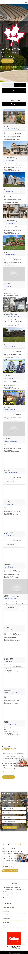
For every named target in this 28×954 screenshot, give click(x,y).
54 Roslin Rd (7, 285)
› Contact (5, 927)
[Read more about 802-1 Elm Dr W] (14, 562)
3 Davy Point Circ (9, 534)
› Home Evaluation (8, 914)
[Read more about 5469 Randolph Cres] (14, 341)
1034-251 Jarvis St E (10, 597)
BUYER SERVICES (8, 865)
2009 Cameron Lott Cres (11, 692)
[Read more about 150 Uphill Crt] (14, 656)
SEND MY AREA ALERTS (9, 826)
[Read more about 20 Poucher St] (14, 625)
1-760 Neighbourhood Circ (11, 471)
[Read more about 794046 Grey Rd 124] (14, 719)
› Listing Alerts (7, 919)
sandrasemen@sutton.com (12, 891)
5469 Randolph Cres (10, 345)
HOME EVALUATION (7, 61)
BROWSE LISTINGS (7, 57)
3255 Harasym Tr (9, 159)
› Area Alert (6, 923)
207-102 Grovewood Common (13, 315)
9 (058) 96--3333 (9, 895)
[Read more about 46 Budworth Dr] (14, 499)
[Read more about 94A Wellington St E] (14, 404)
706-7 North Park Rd (10, 377)
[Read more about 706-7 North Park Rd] (14, 373)
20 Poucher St (8, 629)
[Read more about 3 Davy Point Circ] (14, 530)
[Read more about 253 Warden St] (14, 186)
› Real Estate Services (9, 906)
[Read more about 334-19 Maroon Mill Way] (14, 123)
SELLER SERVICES (8, 771)
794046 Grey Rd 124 (10, 723)
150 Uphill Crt (8, 660)
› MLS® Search (7, 910)
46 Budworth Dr (9, 503)
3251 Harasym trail (10, 222)
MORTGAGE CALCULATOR (10, 869)
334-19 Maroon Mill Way (11, 127)
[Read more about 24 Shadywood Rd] (14, 249)
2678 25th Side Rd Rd (10, 440)
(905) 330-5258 (9, 893)
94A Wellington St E (10, 408)
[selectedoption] (14, 90)
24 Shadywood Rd (9, 253)
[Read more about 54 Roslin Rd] (14, 280)
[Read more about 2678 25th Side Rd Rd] (14, 436)
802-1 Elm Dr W (8, 566)
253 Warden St (8, 190)
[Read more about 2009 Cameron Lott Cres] (14, 688)
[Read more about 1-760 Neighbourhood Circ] (14, 467)
